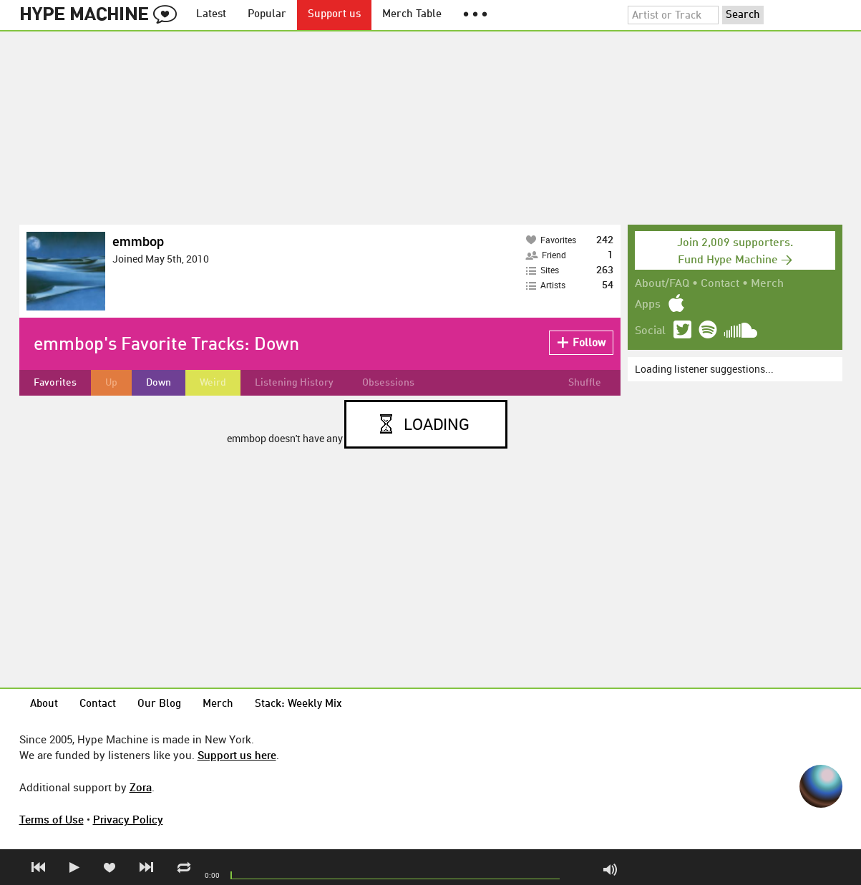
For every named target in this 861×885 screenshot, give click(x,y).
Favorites (55, 383)
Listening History (294, 383)
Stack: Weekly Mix (298, 704)
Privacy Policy (128, 819)
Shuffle (584, 383)
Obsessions (388, 383)
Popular (267, 14)
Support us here (237, 755)
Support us (334, 14)
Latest (211, 14)
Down (158, 383)
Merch (767, 284)
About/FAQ (662, 284)
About (44, 704)
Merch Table (412, 14)
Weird (213, 383)
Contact (720, 284)
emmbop (138, 241)
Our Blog (159, 704)
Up (111, 383)
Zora (141, 787)
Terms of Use (51, 819)
